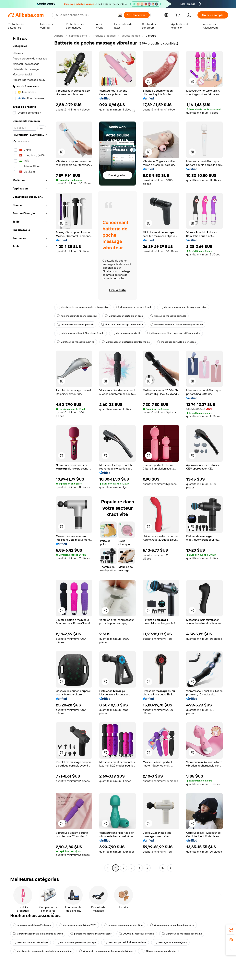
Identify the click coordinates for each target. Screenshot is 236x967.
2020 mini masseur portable (136, 933)
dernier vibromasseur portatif (75, 324)
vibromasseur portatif (126, 333)
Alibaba (58, 35)
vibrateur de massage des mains (182, 933)
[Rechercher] (137, 15)
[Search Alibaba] (85, 15)
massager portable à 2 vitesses (176, 341)
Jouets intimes (131, 35)
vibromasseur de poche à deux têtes (172, 925)
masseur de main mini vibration (123, 925)
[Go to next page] (170, 867)
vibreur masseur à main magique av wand (38, 933)
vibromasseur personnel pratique (76, 942)
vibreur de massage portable (168, 315)
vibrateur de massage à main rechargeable (83, 307)
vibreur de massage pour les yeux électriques (106, 951)
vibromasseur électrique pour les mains (126, 341)
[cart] (178, 15)
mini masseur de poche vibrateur (77, 315)
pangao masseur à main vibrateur (91, 933)
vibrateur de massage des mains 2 (122, 324)
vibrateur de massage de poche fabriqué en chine (42, 951)
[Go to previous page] (107, 867)
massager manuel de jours (170, 942)
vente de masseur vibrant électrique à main (176, 324)
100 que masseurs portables (158, 951)
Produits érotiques (104, 35)
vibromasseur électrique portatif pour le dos (173, 333)
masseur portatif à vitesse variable (125, 942)
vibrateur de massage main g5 (75, 341)
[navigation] (30, 452)
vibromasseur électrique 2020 (77, 925)
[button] (120, 15)
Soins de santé (78, 35)
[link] (231, 929)
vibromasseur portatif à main (134, 307)
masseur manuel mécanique (30, 942)
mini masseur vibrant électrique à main (80, 333)
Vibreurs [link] (151, 35)
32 (162, 868)
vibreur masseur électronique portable (183, 307)
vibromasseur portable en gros (124, 315)
